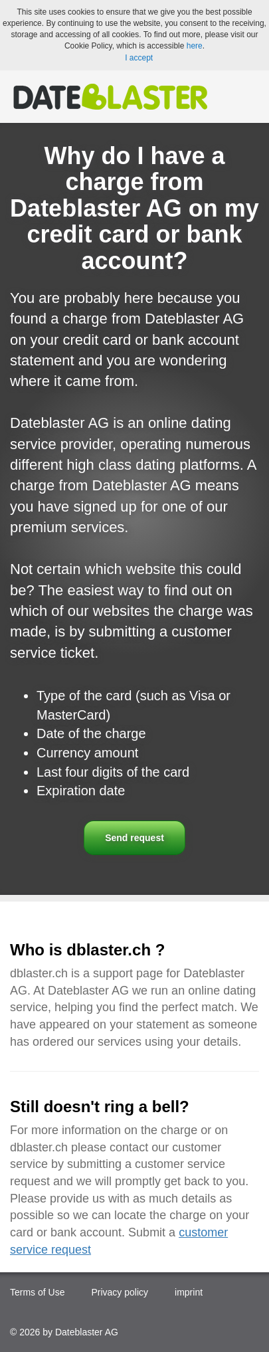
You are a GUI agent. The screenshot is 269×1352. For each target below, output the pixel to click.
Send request (134, 837)
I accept (139, 57)
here (195, 45)
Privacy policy (119, 1292)
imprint (189, 1292)
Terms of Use (37, 1292)
